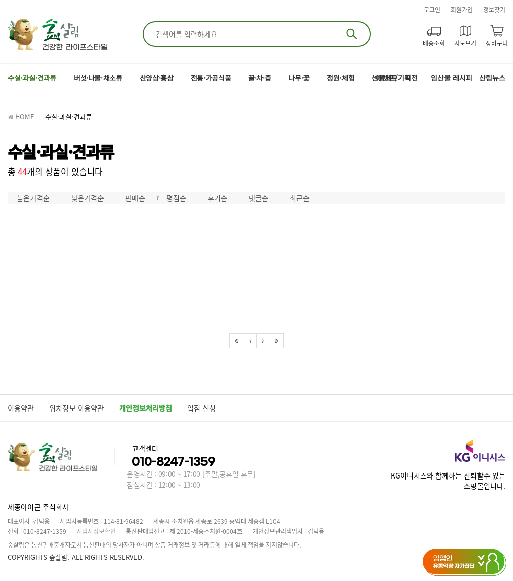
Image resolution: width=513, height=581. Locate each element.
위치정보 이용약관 (76, 408)
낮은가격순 (87, 198)
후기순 (217, 198)
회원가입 (462, 9)
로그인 (432, 9)
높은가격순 (33, 198)
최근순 (300, 198)
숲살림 (58, 34)
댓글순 (258, 198)
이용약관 (21, 408)
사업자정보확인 (96, 531)
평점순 (176, 198)
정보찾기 (494, 9)
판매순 (135, 198)
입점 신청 (201, 408)
